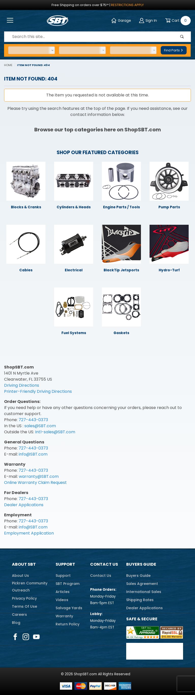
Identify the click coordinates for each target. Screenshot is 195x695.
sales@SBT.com (40, 426)
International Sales (143, 591)
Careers (19, 614)
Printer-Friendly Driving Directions (38, 391)
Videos (62, 599)
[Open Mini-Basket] (177, 20)
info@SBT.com (33, 454)
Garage (121, 20)
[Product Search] (88, 37)
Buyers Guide (141, 564)
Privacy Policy (24, 598)
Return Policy (67, 624)
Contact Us (104, 564)
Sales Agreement (142, 583)
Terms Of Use (24, 606)
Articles (63, 591)
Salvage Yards (69, 607)
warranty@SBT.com (39, 476)
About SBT (24, 564)
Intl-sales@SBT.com (55, 432)
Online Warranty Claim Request (35, 482)
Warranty (64, 616)
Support (65, 564)
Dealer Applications (23, 505)
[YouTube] (36, 636)
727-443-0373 (33, 420)
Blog (16, 622)
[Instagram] (25, 636)
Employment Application (29, 533)
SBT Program (67, 583)
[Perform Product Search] (182, 37)
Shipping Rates (140, 599)
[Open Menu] (10, 21)
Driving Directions (21, 385)
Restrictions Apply (127, 5)
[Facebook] (15, 636)
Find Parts (173, 50)
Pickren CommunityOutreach (29, 587)
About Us (20, 575)
